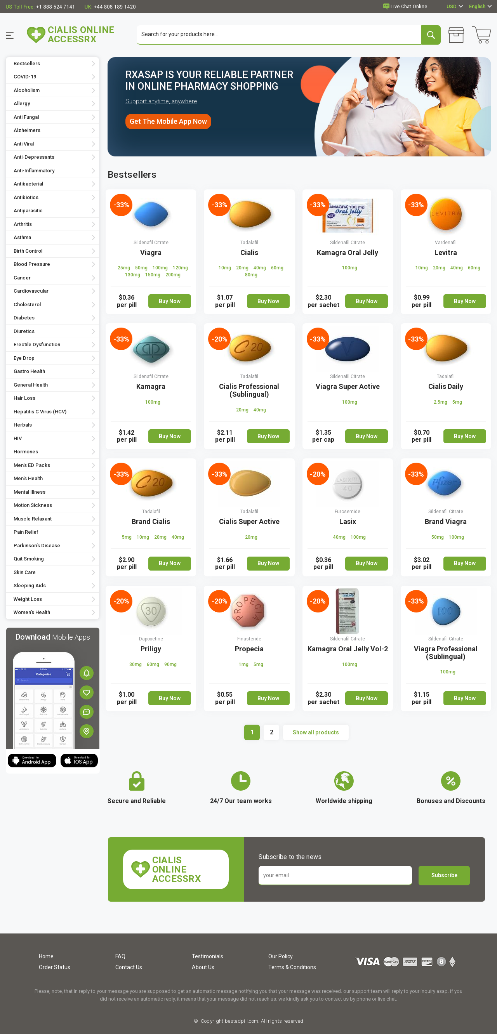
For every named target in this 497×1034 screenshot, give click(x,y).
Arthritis (23, 224)
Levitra (445, 252)
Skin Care (25, 572)
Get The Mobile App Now (168, 122)
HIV (18, 438)
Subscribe (444, 876)
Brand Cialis (151, 521)
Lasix (347, 521)
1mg (244, 664)
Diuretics (24, 331)
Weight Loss (28, 599)
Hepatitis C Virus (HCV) (40, 412)
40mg (260, 268)
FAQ (120, 956)
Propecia (249, 649)
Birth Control (28, 251)
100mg (161, 268)
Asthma (22, 238)
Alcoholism (27, 90)
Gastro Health (29, 372)
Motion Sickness (33, 505)
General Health (31, 385)
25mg (124, 268)
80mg (251, 275)
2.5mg (441, 402)
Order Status (54, 967)
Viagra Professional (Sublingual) (446, 653)
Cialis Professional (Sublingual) (249, 391)
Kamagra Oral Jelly (347, 252)
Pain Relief (26, 532)
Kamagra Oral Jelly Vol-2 (348, 649)
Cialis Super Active (249, 521)
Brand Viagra (446, 521)
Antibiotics (26, 197)
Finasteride (249, 639)
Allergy (22, 104)
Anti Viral (24, 144)
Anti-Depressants (34, 157)
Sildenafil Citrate (151, 242)
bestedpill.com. (242, 1021)
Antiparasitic (28, 211)
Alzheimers (27, 131)
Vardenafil (446, 242)
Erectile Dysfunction (37, 345)
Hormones (26, 452)
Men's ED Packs (32, 465)
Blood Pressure (32, 264)
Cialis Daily (445, 387)
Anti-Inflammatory (34, 170)
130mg (133, 275)
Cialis (249, 252)
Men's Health (28, 479)
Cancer (22, 278)
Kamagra (150, 387)
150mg (153, 275)
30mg (136, 664)
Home (46, 956)
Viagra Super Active (348, 387)
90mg (170, 664)
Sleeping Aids (30, 586)
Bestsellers (27, 63)
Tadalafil (249, 242)
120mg (180, 268)
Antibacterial (28, 184)
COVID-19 (25, 77)
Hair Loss (24, 398)
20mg (243, 268)
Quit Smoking (29, 559)
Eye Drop (24, 358)
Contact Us (128, 967)
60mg (277, 268)
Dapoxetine (151, 639)
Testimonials (207, 956)
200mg (173, 275)
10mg (225, 268)
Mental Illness (29, 492)
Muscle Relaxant (33, 519)
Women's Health (32, 613)
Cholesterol (27, 304)
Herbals (23, 425)
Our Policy (280, 956)
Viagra (151, 252)
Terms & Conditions (292, 967)
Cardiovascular (31, 291)
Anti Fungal (26, 117)
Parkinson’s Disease (37, 545)
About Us (203, 967)
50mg (142, 268)
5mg (457, 402)
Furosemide (347, 511)
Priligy (151, 649)
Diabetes (24, 318)
